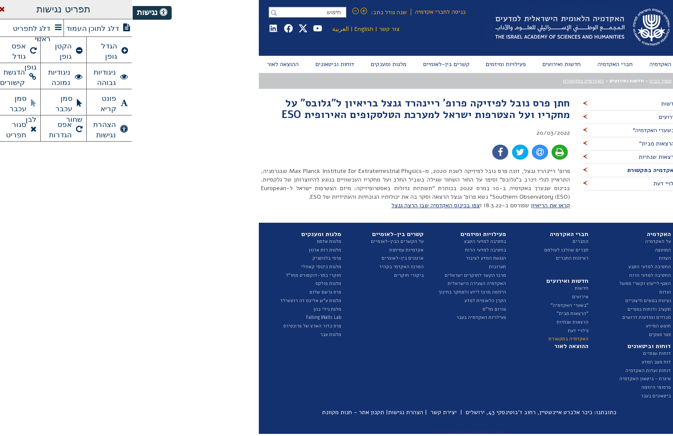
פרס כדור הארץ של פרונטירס (180, 326)
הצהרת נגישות (273, 412)
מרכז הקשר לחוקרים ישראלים (342, 275)
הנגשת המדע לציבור (353, 258)
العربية (208, 29)
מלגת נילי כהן (195, 309)
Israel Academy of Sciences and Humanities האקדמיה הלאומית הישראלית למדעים (448, 27)
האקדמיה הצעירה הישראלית (344, 283)
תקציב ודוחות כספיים (516, 309)
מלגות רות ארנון (192, 250)
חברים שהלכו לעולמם (434, 250)
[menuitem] (527, 64)
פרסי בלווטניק (194, 258)
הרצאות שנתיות (440, 322)
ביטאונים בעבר (523, 396)
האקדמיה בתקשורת (450, 80)
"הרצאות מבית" (440, 313)
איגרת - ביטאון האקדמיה (512, 378)
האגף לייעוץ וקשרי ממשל (512, 283)
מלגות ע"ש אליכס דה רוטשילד (178, 300)
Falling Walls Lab (191, 317)
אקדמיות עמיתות (274, 250)
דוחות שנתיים (524, 353)
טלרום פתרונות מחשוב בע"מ (336, 431)
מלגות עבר (198, 334)
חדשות (449, 288)
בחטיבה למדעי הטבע (352, 241)
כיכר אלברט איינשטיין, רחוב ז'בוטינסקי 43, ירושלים (396, 412)
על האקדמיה (525, 241)
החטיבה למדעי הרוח (517, 275)
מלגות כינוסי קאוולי (188, 266)
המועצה (530, 250)
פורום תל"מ (361, 309)
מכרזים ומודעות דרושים (514, 317)
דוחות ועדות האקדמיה (515, 370)
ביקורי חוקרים (276, 275)
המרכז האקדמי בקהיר (268, 266)
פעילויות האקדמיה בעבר (348, 317)
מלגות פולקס (196, 283)
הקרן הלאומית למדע (352, 300)
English (231, 29)
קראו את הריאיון (417, 205)
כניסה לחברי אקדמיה (307, 12)
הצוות (532, 258)
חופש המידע (525, 326)
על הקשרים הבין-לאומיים (264, 241)
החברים (448, 241)
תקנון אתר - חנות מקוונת (220, 412)
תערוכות (364, 266)
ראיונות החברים (439, 258)
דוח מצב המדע (523, 362)
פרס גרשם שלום (193, 292)
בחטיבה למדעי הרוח (352, 250)
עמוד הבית (528, 80)
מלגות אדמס (196, 241)
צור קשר (256, 29)
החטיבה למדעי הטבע (517, 266)
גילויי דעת (445, 330)
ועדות (532, 292)
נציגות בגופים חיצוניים (515, 300)
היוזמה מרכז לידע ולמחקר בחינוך (339, 292)
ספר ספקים (527, 334)
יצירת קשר (311, 412)
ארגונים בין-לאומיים (270, 258)
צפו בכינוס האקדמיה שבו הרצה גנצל (303, 205)
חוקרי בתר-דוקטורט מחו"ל (181, 275)
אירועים (448, 297)
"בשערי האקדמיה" (437, 305)
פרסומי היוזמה (523, 387)
